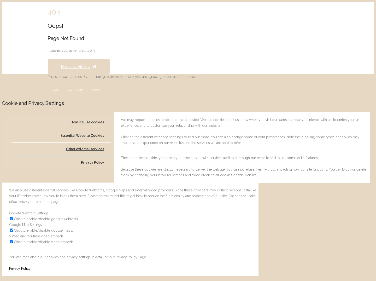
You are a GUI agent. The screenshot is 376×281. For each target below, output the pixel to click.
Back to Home (79, 66)
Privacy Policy (92, 162)
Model (95, 89)
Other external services (85, 149)
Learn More (75, 89)
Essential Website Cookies (82, 136)
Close (55, 89)
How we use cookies (87, 122)
